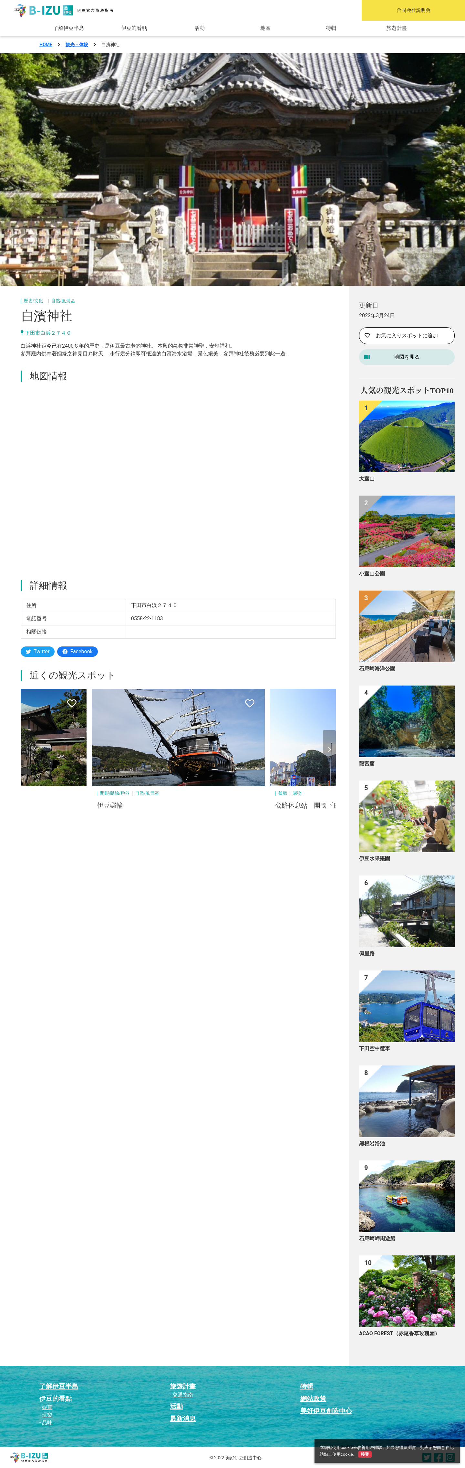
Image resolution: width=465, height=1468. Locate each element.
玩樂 (47, 1415)
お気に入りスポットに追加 (401, 336)
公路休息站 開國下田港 (310, 805)
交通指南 (182, 1395)
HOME (45, 44)
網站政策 (313, 1398)
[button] (27, 749)
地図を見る (407, 357)
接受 (365, 1454)
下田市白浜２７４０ (46, 333)
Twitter (37, 651)
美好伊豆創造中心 (326, 1411)
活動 (199, 28)
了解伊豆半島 (68, 28)
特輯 (331, 28)
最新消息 (183, 1418)
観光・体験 (77, 44)
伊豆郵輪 (110, 805)
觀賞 (47, 1407)
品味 (47, 1423)
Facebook (77, 651)
